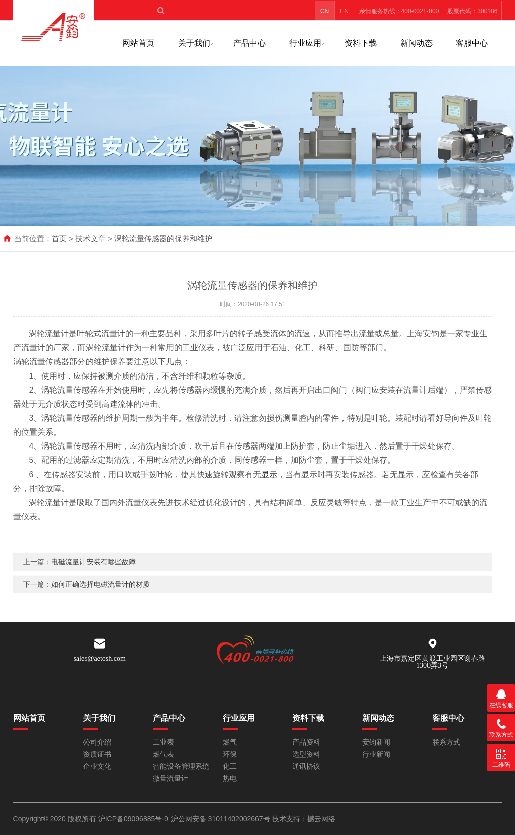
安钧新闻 (376, 742)
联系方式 (446, 742)
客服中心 (472, 43)
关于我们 (194, 43)
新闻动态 (416, 43)
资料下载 (361, 43)
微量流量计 (170, 778)
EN (344, 11)
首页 (59, 238)
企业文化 (97, 766)
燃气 (230, 742)
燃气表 (163, 754)
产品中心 (249, 43)
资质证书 (97, 754)
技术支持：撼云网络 (303, 819)
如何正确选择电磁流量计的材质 (100, 596)
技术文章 (90, 238)
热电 (230, 778)
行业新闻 (376, 754)
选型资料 (306, 754)
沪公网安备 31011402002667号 (221, 819)
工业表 (163, 742)
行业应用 (305, 43)
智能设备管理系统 (181, 766)
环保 (230, 754)
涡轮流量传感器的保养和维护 (163, 238)
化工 (230, 766)
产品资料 (306, 742)
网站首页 (138, 43)
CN (324, 11)
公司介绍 (97, 742)
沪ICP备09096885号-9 (133, 819)
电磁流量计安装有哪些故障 (93, 573)
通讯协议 (306, 766)
